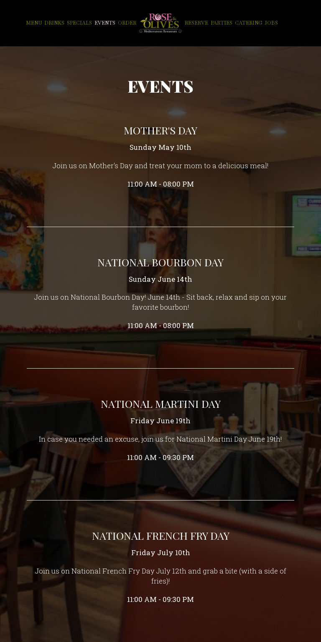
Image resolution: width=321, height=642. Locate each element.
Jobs (271, 23)
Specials (79, 23)
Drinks (54, 23)
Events (104, 23)
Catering (248, 23)
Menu (34, 23)
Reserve (196, 23)
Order (127, 23)
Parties (221, 23)
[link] (160, 23)
